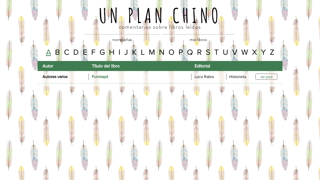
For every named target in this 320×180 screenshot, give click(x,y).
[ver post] (266, 77)
